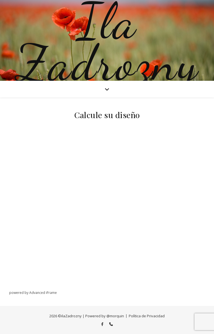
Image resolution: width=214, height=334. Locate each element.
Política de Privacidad (147, 315)
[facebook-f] (102, 323)
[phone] (111, 323)
